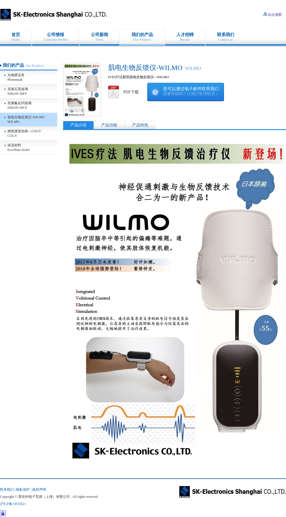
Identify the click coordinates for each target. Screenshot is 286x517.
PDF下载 (131, 92)
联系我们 (7, 489)
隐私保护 (23, 489)
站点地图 (275, 15)
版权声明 (39, 489)
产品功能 (109, 125)
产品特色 (140, 125)
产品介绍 (78, 125)
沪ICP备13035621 (13, 504)
